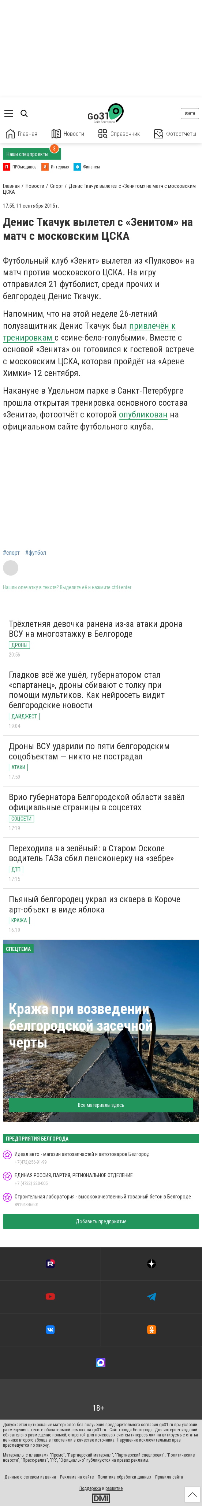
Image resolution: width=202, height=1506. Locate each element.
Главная (21, 133)
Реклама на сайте (77, 1477)
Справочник (119, 133)
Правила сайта (169, 1477)
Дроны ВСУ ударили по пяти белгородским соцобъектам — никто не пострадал (89, 751)
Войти (190, 113)
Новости (68, 133)
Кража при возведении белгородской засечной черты (81, 1025)
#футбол (35, 553)
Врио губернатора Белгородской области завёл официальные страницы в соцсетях (97, 802)
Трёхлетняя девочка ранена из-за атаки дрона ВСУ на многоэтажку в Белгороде (96, 629)
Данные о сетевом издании (30, 1477)
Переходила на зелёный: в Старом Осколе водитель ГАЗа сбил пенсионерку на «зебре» (91, 853)
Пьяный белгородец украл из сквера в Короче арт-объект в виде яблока (94, 904)
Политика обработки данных (124, 1477)
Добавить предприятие (101, 1221)
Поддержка (90, 1488)
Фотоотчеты (175, 133)
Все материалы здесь (101, 1105)
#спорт (11, 553)
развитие (114, 1488)
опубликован (143, 414)
